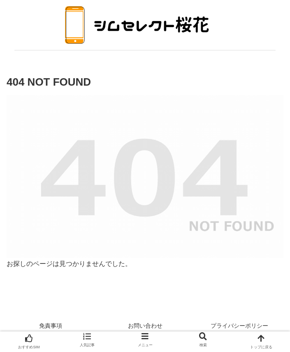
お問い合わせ (145, 325)
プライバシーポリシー (239, 325)
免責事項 (50, 325)
